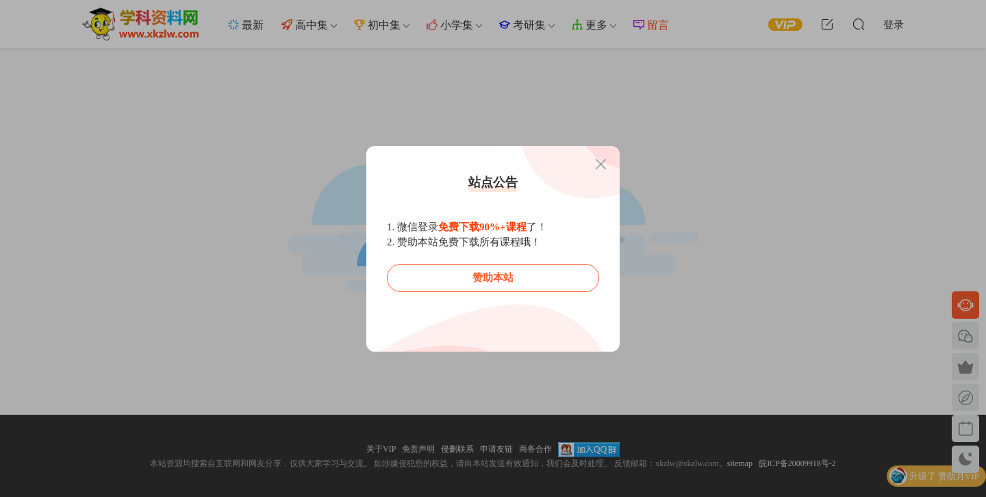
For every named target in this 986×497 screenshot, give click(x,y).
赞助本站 (493, 277)
